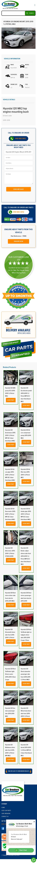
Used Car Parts (6, 810)
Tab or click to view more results (18, 771)
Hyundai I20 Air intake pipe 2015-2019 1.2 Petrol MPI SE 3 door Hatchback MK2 (26, 514)
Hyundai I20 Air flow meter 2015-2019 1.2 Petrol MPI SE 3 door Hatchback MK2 (10, 514)
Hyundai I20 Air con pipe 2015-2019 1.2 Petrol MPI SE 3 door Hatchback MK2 (10, 475)
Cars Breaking (5, 813)
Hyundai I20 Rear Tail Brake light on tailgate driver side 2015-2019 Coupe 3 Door (26, 635)
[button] (18, 773)
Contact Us (4, 816)
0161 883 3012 (20, 139)
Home (3, 807)
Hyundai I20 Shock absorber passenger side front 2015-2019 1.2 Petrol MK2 (25, 674)
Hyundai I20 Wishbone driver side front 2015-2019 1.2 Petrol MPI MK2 (10, 750)
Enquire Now (18, 241)
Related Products (9, 367)
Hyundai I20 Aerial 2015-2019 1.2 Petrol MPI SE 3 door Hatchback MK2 (26, 750)
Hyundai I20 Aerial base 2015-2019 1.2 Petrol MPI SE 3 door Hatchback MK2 (10, 435)
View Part (10, 400)
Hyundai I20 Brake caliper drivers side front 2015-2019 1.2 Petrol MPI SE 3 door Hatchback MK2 (26, 556)
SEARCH (31, 13)
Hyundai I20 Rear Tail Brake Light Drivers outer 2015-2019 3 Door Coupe (10, 674)
